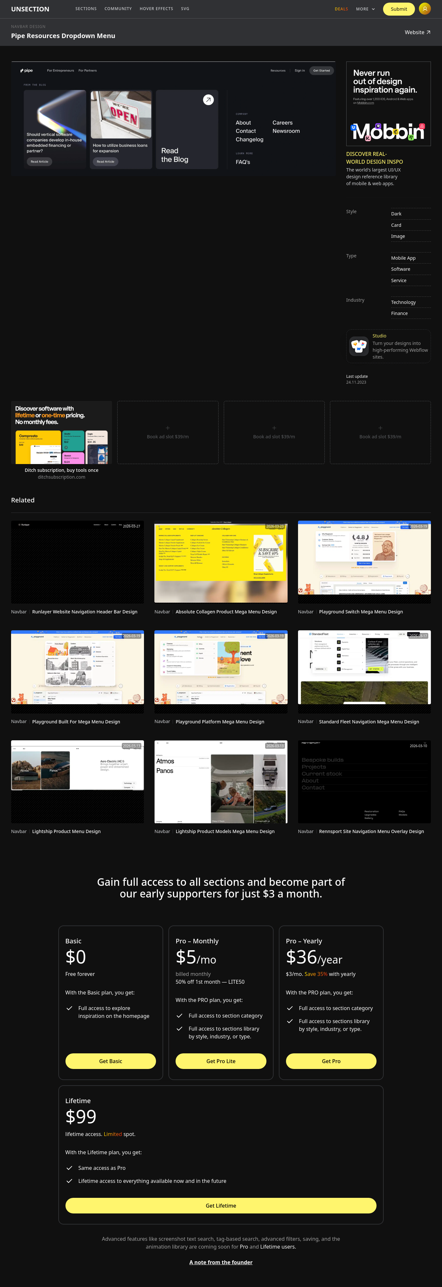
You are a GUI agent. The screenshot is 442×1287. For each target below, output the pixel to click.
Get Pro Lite (221, 1061)
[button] (365, 9)
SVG (185, 8)
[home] (30, 9)
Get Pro (331, 1061)
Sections (86, 8)
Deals (341, 9)
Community (118, 8)
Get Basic (110, 1061)
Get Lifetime (221, 1205)
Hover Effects (156, 8)
